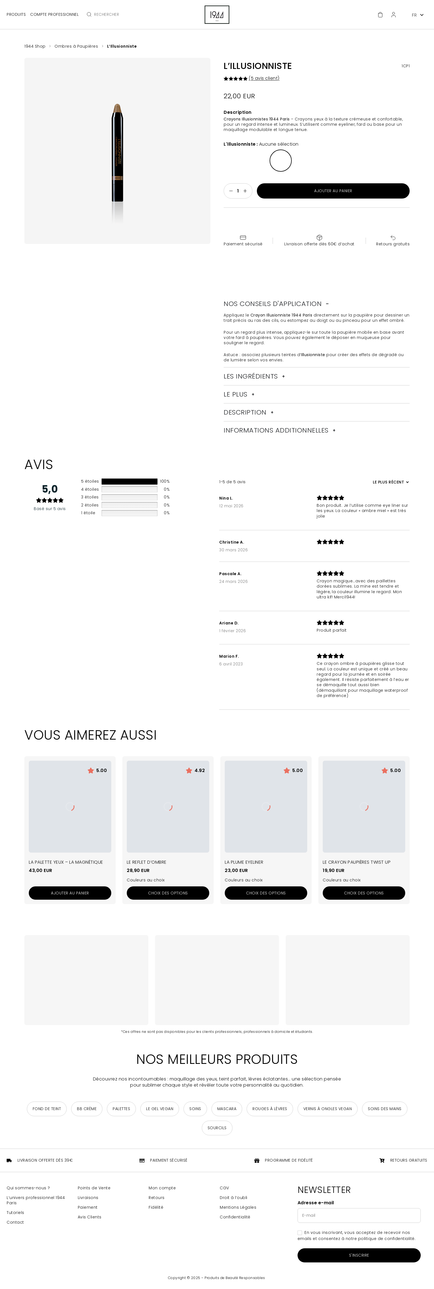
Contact (15, 1222)
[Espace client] (393, 14)
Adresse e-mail (316, 1203)
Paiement (88, 1207)
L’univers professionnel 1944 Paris (36, 1200)
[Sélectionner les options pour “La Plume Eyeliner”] (266, 893)
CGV (224, 1188)
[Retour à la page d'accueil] (217, 14)
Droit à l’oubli (233, 1197)
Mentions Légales (238, 1207)
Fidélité (156, 1207)
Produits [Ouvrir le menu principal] (16, 14)
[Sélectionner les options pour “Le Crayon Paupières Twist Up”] (364, 893)
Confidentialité (235, 1217)
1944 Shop (35, 46)
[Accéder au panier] (380, 14)
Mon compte (162, 1188)
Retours (157, 1197)
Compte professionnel (54, 14)
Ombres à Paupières (76, 46)
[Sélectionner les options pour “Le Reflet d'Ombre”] (168, 893)
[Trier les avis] (390, 482)
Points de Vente (94, 1188)
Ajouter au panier (333, 191)
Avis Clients (90, 1217)
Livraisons (88, 1197)
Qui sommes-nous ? (28, 1188)
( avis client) (264, 78)
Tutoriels (15, 1212)
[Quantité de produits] (238, 191)
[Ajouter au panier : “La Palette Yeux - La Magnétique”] (70, 893)
